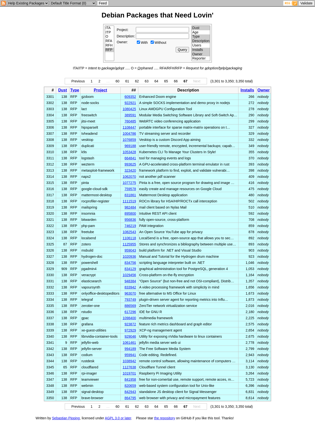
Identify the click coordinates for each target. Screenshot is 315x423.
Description (201, 41)
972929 (130, 330)
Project (100, 90)
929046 (130, 336)
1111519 (129, 201)
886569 (130, 306)
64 (156, 81)
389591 (130, 115)
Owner (201, 54)
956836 (130, 220)
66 (176, 81)
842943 (130, 392)
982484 (130, 207)
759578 (130, 189)
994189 (130, 349)
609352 (130, 97)
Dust (201, 28)
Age (201, 32)
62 (137, 81)
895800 (130, 213)
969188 (130, 146)
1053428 (129, 152)
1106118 (129, 238)
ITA (109, 28)
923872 (130, 324)
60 (118, 81)
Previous (78, 81)
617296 (130, 312)
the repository (164, 418)
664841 (130, 158)
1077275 (129, 183)
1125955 (129, 244)
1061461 (129, 343)
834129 (130, 269)
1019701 (129, 373)
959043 (130, 250)
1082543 (129, 232)
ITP (109, 32)
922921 (130, 103)
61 (127, 81)
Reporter (201, 58)
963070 (130, 293)
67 (186, 81)
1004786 (129, 134)
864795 (130, 398)
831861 (130, 195)
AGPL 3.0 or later (118, 418)
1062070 (129, 177)
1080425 (129, 109)
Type (201, 36)
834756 (130, 263)
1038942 (129, 361)
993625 (130, 164)
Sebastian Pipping (66, 418)
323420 (130, 170)
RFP (109, 50)
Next (196, 81)
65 (166, 81)
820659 (130, 386)
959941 (130, 355)
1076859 (129, 140)
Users (201, 45)
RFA (109, 41)
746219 (130, 226)
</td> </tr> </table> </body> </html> (258, 418)
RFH (109, 45)
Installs (201, 50)
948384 (130, 281)
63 (147, 81)
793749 (130, 300)
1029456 (129, 275)
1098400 (129, 318)
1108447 (129, 127)
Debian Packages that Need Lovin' (158, 15)
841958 (130, 379)
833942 (130, 287)
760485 (130, 121)
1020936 (129, 256)
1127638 (129, 367)
